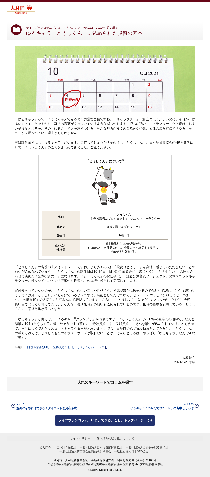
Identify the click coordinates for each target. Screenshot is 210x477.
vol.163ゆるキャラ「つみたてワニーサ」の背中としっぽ (162, 406)
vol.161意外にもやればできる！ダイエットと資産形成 (46, 406)
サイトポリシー (80, 438)
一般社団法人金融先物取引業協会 (147, 447)
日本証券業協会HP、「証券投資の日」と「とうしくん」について (67, 347)
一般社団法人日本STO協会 (131, 451)
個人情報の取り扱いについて (115, 438)
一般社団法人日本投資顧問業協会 (101, 447)
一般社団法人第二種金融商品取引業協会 (85, 451)
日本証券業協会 (67, 447)
